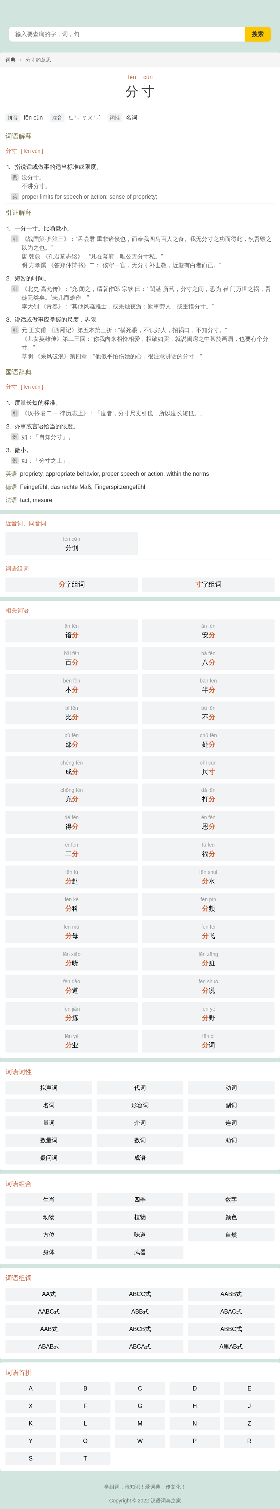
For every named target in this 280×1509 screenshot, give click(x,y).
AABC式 (49, 1311)
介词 (140, 1123)
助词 (231, 1140)
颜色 (231, 1217)
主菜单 (270, 11)
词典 (10, 59)
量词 (49, 1123)
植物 (140, 1217)
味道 (140, 1235)
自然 (231, 1235)
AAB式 (49, 1329)
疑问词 (49, 1158)
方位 (49, 1235)
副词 (231, 1105)
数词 (140, 1140)
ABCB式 (140, 1329)
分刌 (71, 543)
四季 (140, 1200)
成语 (140, 1158)
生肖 (49, 1200)
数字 (231, 1200)
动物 (49, 1217)
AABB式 (231, 1294)
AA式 (48, 1294)
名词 (131, 117)
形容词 (140, 1105)
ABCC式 (140, 1294)
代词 (140, 1088)
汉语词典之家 (166, 1501)
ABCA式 (140, 1346)
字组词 (72, 584)
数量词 (49, 1140)
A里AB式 (231, 1346)
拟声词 (49, 1088)
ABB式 (140, 1311)
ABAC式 (231, 1311)
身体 (49, 1252)
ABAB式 (49, 1346)
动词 (231, 1088)
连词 (231, 1123)
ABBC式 (231, 1329)
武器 (140, 1252)
